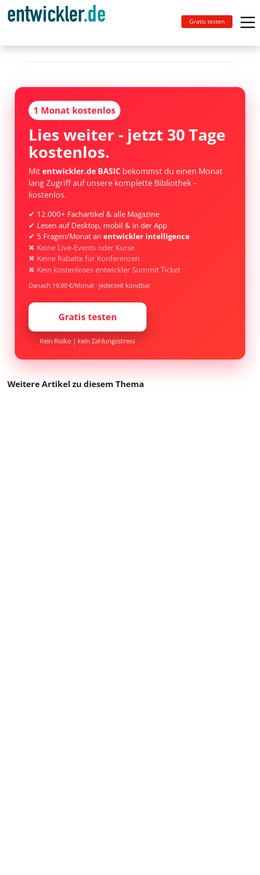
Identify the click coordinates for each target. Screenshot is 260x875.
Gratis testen (207, 21)
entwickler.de (56, 24)
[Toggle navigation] (60, 23)
